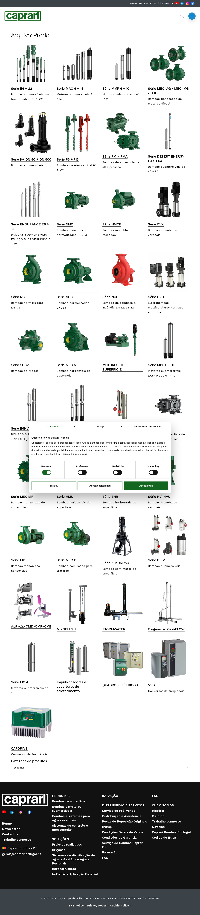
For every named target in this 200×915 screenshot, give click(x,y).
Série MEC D (66, 560)
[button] (192, 16)
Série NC (18, 297)
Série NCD (65, 297)
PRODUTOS (61, 796)
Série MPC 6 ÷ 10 (161, 365)
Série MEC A (66, 365)
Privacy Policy (97, 905)
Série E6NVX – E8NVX (28, 428)
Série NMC (65, 224)
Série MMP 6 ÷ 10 (115, 88)
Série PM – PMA (115, 156)
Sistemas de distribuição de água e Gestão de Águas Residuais (73, 859)
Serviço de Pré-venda (118, 811)
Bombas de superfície (68, 801)
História (158, 811)
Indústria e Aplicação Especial (75, 874)
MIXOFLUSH (66, 629)
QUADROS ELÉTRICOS (120, 685)
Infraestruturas (64, 869)
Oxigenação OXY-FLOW (166, 629)
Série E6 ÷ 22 (21, 88)
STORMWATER (113, 629)
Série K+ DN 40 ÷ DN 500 (31, 159)
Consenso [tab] (52, 426)
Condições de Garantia (119, 837)
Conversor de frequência (166, 691)
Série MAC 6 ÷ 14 (70, 88)
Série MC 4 (19, 682)
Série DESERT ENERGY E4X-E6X (166, 158)
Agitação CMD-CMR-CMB (31, 626)
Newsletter (11, 829)
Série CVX (156, 224)
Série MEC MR (22, 497)
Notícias (158, 827)
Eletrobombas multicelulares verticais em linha (165, 307)
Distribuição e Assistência (121, 816)
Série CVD (156, 297)
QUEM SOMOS (163, 805)
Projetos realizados (67, 844)
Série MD (18, 560)
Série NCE (110, 297)
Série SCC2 (20, 365)
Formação (109, 852)
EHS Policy (76, 905)
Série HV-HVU (159, 497)
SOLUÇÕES (60, 839)
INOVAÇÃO (110, 796)
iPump (7, 823)
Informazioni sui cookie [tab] (147, 426)
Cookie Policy (119, 905)
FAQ (105, 858)
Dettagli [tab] (100, 426)
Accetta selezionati (100, 485)
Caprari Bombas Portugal (171, 832)
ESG (155, 796)
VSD (151, 685)
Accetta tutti (146, 485)
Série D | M (156, 560)
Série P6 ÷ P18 (68, 159)
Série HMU (65, 497)
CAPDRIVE (19, 748)
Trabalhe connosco (16, 839)
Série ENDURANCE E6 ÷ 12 (30, 226)
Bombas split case (25, 370)
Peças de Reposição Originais (124, 821)
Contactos (10, 834)
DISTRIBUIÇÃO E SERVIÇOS (123, 805)
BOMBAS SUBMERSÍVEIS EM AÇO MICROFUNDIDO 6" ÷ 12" (31, 239)
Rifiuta (54, 485)
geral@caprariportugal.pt (21, 854)
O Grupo (158, 816)
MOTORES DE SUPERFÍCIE (113, 367)
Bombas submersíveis (27, 165)
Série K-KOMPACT (116, 563)
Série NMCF (111, 224)
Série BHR (110, 497)
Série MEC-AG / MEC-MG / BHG (168, 91)
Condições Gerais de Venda (122, 832)
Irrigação (59, 850)
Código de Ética (164, 837)
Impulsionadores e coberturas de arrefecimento (71, 686)
